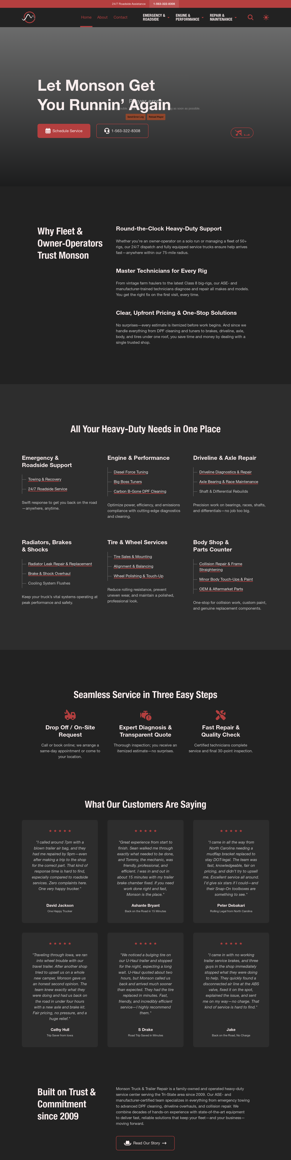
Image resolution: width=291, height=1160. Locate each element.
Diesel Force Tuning (131, 472)
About (102, 17)
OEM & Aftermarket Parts (221, 589)
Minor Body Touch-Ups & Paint (226, 579)
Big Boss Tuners (128, 481)
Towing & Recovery (44, 479)
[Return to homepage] (28, 17)
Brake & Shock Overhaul (49, 573)
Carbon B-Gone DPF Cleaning (140, 491)
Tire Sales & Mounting (133, 556)
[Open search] (251, 17)
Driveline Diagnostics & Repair (225, 472)
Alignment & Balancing (133, 566)
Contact (120, 17)
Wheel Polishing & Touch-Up (138, 576)
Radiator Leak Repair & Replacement (60, 564)
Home (86, 17)
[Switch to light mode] (266, 17)
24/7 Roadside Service (47, 489)
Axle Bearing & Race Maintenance (228, 481)
